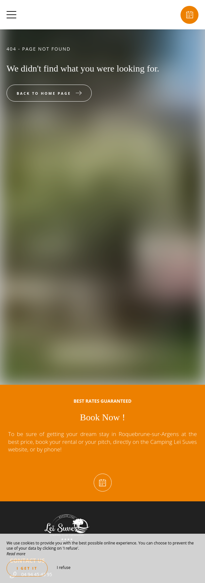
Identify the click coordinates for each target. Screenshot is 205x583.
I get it (27, 568)
